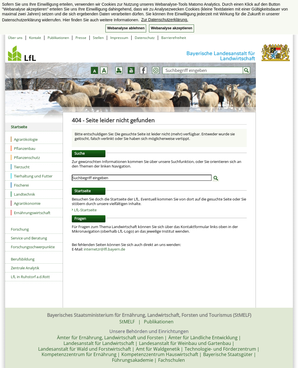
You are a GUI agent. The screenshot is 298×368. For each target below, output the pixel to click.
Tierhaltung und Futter (31, 176)
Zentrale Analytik (25, 267)
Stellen (98, 37)
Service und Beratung (29, 238)
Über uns (15, 37)
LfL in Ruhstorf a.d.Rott (30, 276)
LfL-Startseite (85, 209)
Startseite (19, 126)
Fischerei (20, 185)
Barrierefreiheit (173, 37)
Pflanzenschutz (25, 157)
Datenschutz (145, 37)
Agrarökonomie (25, 203)
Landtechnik (23, 194)
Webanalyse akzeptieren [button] (171, 28)
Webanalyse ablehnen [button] (125, 28)
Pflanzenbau (23, 148)
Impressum (119, 37)
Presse (80, 37)
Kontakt (35, 37)
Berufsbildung (22, 259)
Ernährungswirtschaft (30, 212)
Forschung (20, 229)
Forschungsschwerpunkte (33, 246)
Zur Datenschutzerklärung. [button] (164, 19)
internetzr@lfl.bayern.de (104, 249)
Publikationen (58, 37)
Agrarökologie (24, 139)
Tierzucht (20, 166)
